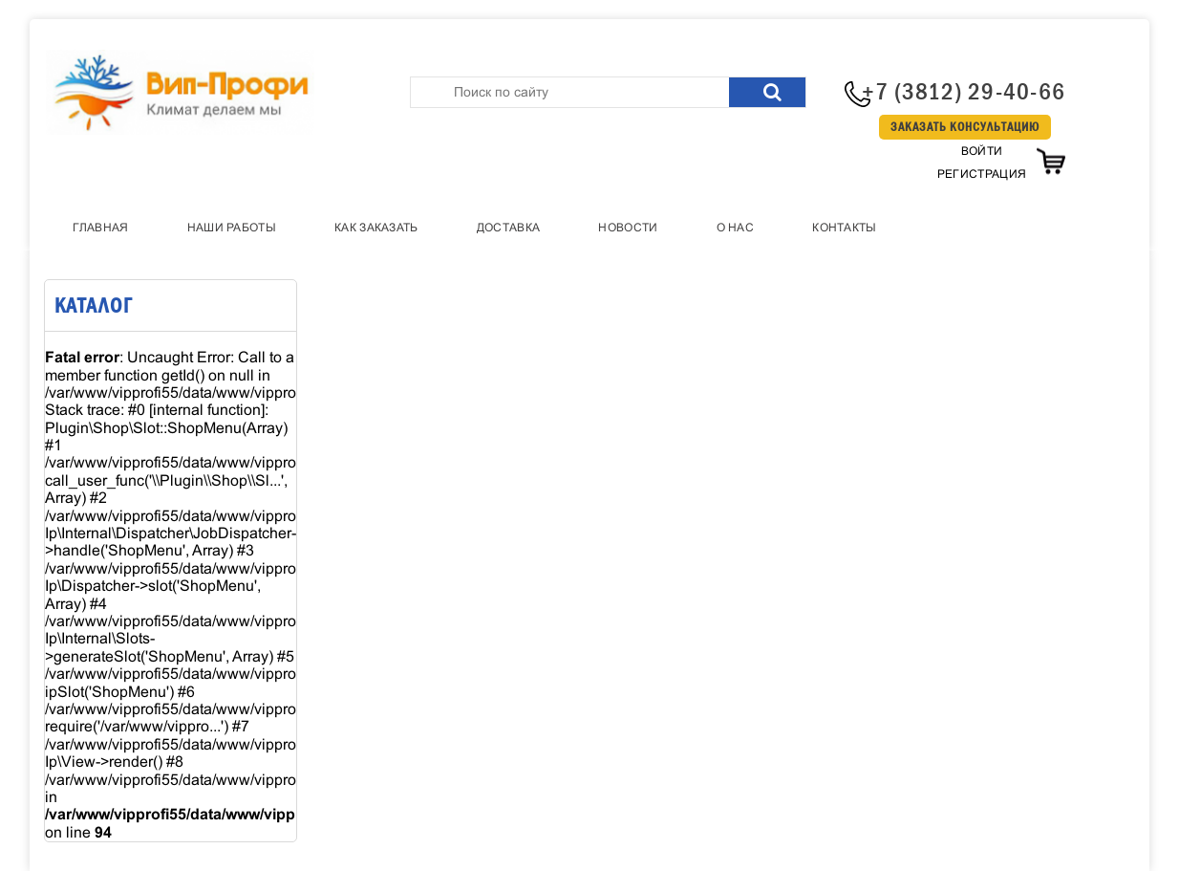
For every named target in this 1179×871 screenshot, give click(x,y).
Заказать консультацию (964, 127)
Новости (627, 227)
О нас (736, 227)
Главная (100, 227)
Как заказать (376, 227)
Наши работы (231, 227)
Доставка (508, 227)
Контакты (844, 227)
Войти (982, 151)
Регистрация (981, 174)
